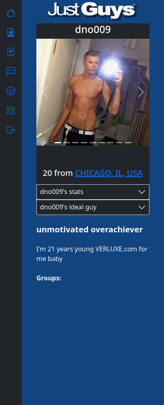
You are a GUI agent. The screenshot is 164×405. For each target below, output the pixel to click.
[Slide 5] (93, 142)
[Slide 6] (102, 142)
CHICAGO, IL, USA (109, 172)
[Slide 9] (128, 142)
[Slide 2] (66, 142)
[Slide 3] (75, 142)
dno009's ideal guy (68, 206)
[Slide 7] (110, 142)
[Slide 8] (119, 142)
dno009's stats (62, 191)
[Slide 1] (58, 142)
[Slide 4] (84, 142)
